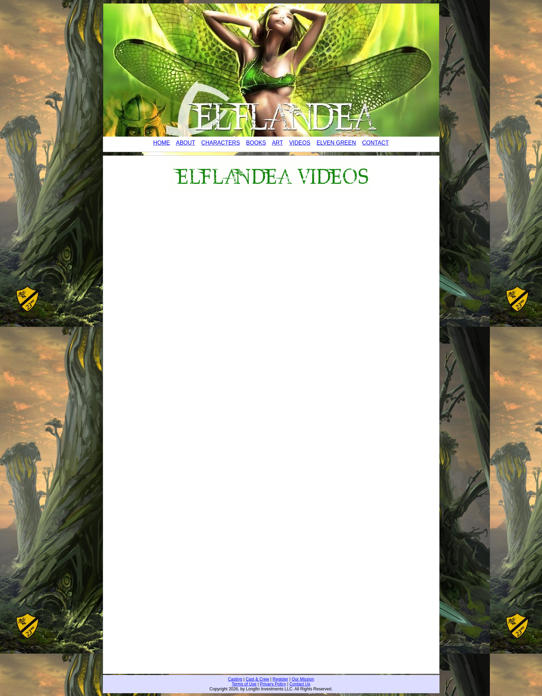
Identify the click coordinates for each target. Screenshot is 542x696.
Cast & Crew (257, 679)
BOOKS (256, 143)
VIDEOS (299, 143)
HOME (161, 143)
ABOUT (185, 143)
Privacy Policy (273, 684)
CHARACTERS (220, 143)
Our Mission (303, 679)
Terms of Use (244, 684)
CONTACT (375, 143)
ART (277, 143)
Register (280, 679)
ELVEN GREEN (336, 143)
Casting (235, 679)
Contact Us (299, 684)
